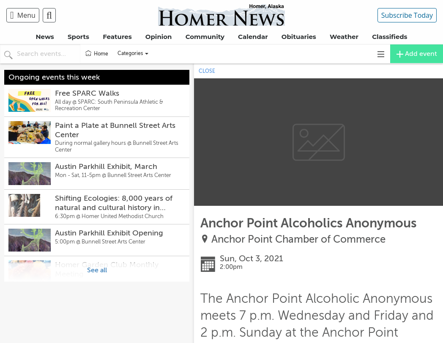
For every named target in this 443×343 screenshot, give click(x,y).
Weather (344, 37)
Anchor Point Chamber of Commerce (298, 239)
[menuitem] (24, 15)
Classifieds (389, 37)
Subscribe (407, 15)
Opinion (158, 37)
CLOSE (207, 71)
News (45, 37)
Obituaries (299, 37)
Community (205, 37)
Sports (78, 37)
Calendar (253, 37)
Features (117, 37)
